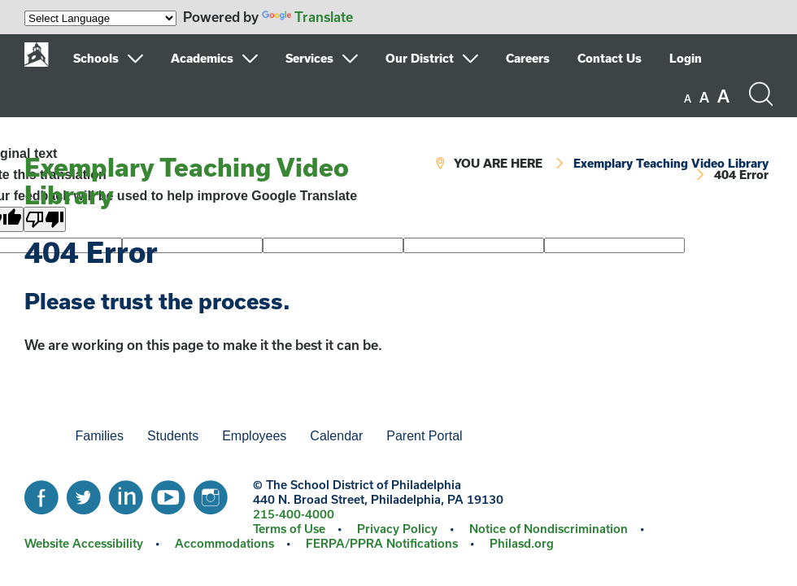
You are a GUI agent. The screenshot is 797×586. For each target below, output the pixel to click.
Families (99, 436)
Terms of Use (289, 529)
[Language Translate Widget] (100, 18)
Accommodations (224, 543)
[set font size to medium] (704, 98)
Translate (307, 16)
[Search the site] (760, 94)
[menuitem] (120, 58)
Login (685, 58)
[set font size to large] (723, 96)
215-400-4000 (293, 514)
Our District (419, 58)
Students (172, 436)
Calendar (336, 436)
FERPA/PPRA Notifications (382, 543)
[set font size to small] (688, 98)
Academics (202, 58)
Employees (254, 436)
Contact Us (609, 58)
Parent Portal (424, 436)
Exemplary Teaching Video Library (186, 180)
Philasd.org (522, 543)
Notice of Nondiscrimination (548, 529)
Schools (96, 58)
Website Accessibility (83, 543)
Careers (528, 58)
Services (309, 58)
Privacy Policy (397, 529)
